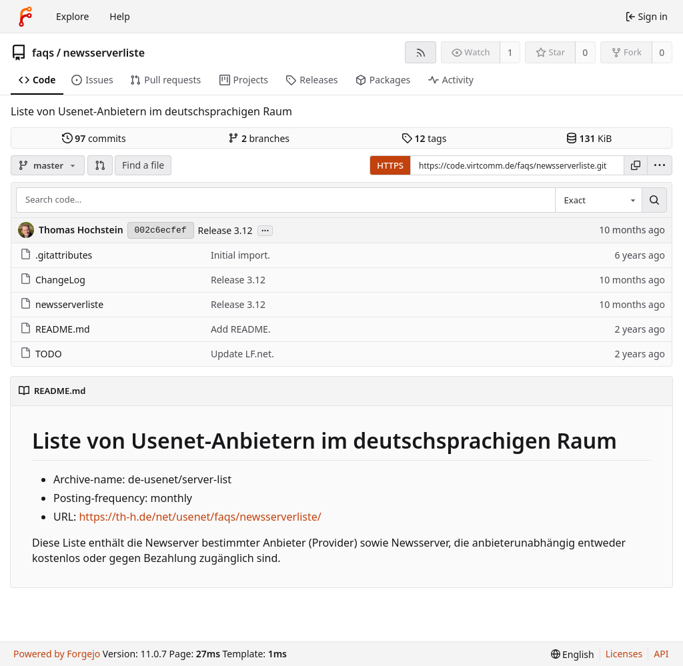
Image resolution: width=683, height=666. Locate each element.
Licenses (624, 653)
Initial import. (240, 255)
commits (94, 138)
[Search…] (654, 200)
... (265, 229)
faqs (43, 52)
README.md (55, 329)
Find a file (143, 165)
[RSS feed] (420, 52)
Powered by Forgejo (56, 653)
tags (424, 138)
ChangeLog (52, 279)
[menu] (659, 165)
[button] (100, 165)
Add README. (241, 329)
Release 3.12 (225, 230)
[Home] (25, 17)
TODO (41, 353)
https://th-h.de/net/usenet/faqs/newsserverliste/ (200, 516)
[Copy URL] (636, 165)
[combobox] (598, 200)
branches (258, 138)
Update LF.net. (242, 353)
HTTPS (390, 165)
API (661, 653)
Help (119, 16)
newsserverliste (104, 52)
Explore (72, 16)
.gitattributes (56, 255)
